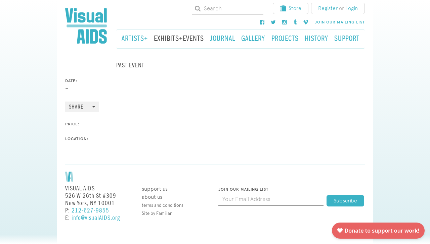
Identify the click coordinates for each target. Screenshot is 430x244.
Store (290, 8)
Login (351, 8)
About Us (152, 197)
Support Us (155, 189)
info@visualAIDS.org (96, 218)
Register (328, 8)
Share (76, 107)
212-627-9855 (90, 210)
